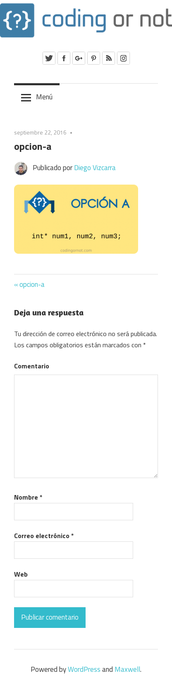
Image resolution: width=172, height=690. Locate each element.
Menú (44, 96)
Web (21, 574)
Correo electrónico (44, 536)
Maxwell (127, 669)
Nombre (28, 497)
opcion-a (32, 284)
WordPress (84, 669)
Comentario (31, 366)
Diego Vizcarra (95, 167)
